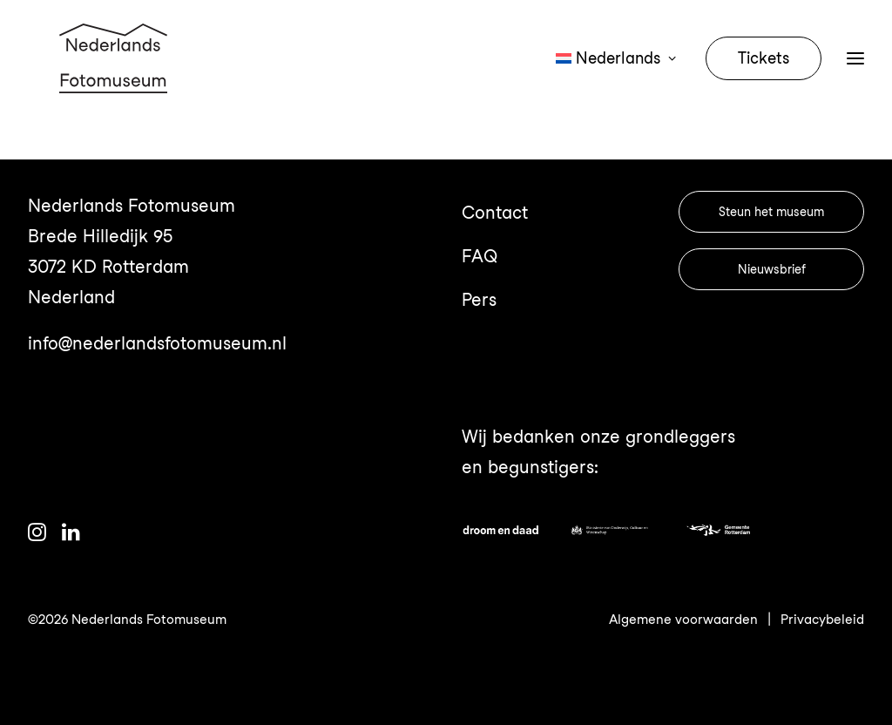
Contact (495, 212)
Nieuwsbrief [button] (772, 269)
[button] (37, 535)
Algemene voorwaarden (683, 619)
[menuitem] (622, 80)
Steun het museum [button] (771, 212)
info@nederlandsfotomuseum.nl (157, 343)
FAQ (479, 256)
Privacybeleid (822, 619)
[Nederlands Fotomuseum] (116, 80)
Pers (479, 299)
